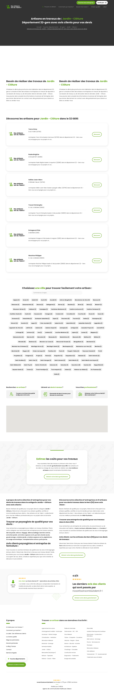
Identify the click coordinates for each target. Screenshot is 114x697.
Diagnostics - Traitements (71, 655)
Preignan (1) (29, 355)
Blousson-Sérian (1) (19, 309)
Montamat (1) (91, 341)
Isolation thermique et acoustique (96, 631)
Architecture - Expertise (70, 646)
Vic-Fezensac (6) (96, 369)
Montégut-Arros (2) (37, 346)
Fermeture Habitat (46, 646)
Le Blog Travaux (11, 646)
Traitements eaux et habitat (94, 657)
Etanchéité (90, 628)
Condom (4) (59, 314)
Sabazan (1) (81, 355)
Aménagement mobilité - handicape (52, 631)
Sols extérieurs (91, 651)
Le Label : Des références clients (16, 633)
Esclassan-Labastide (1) (42, 318)
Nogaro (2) (26, 351)
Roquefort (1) (58, 355)
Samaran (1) (53, 365)
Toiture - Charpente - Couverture (73, 637)
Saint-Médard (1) (15, 365)
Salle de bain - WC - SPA (71, 631)
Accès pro (102, 3)
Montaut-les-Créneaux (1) (20, 346)
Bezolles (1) (71, 304)
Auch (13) (44, 300)
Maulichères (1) (64, 337)
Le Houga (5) (19, 332)
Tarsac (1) (30, 369)
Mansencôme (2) (18, 337)
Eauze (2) (100, 314)
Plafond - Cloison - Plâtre (48, 658)
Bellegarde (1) (50, 304)
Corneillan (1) (71, 314)
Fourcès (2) (76, 318)
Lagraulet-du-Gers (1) (16, 328)
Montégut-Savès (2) (53, 346)
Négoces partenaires (12, 640)
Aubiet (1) (35, 300)
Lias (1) (40, 332)
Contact (8, 649)
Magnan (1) (94, 332)
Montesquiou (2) (68, 346)
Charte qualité (95, 7)
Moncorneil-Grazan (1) (63, 341)
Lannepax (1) (63, 328)
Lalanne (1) (38, 328)
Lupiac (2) (75, 332)
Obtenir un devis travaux (16, 664)
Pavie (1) (61, 351)
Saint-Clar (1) (33, 360)
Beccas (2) (40, 304)
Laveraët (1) (100, 328)
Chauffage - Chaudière (70, 649)
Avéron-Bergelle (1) (66, 300)
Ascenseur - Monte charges (49, 634)
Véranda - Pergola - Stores (71, 640)
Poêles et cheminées (69, 628)
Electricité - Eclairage (47, 643)
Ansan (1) (25, 300)
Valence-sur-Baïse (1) (80, 369)
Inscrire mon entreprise (86, 3)
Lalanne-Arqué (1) (50, 328)
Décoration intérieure (47, 640)
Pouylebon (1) (18, 355)
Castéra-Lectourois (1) (76, 309)
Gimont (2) (14, 323)
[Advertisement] (57, 65)
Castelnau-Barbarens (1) (58, 309)
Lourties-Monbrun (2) (61, 332)
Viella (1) (56, 374)
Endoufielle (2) (27, 318)
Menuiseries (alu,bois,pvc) (49, 652)
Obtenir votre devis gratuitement (57, 477)
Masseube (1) (53, 337)
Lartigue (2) (74, 328)
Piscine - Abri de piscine (93, 642)
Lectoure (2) (30, 332)
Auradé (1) (53, 300)
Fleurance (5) (65, 318)
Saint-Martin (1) (73, 360)
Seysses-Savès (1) (17, 369)
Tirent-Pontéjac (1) (42, 369)
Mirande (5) (22, 341)
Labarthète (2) (70, 323)
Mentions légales (11, 653)
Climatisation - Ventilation (49, 637)
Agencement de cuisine (48, 628)
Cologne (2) (48, 314)
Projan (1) (39, 355)
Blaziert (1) (98, 304)
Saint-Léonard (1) (60, 360)
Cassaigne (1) (43, 309)
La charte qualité (11, 637)
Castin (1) (28, 314)
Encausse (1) (15, 318)
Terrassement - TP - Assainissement (97, 654)
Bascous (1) (96, 300)
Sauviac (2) (87, 365)
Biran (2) (80, 304)
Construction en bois (70, 652)
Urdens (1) (68, 369)
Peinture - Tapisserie (47, 655)
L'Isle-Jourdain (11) (45, 323)
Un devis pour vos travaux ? (14, 627)
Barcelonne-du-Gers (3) (82, 300)
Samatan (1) (64, 365)
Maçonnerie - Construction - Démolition (95, 635)
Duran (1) (91, 314)
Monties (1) (98, 346)
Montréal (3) (15, 351)
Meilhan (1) (87, 337)
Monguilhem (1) (78, 341)
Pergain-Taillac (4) (73, 351)
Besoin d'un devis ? (82, 7)
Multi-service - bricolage (93, 639)
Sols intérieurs (68, 634)
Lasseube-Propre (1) (87, 328)
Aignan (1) (16, 300)
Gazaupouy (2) (96, 318)
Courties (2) (81, 314)
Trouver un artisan (49, 7)
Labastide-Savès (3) (85, 323)
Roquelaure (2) (70, 355)
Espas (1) (55, 318)
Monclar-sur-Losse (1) (46, 341)
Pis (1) (100, 351)
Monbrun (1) (32, 341)
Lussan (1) (84, 332)
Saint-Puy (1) (28, 365)
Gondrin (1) (24, 323)
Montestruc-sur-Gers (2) (83, 346)
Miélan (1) (97, 337)
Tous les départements (16, 659)
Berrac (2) (61, 304)
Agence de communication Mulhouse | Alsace (57, 689)
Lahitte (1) (29, 328)
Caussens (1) (38, 314)
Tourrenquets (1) (56, 369)
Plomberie (89, 645)
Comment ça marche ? (66, 7)
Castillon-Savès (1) (15, 314)
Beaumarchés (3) (28, 304)
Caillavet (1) (32, 309)
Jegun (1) (34, 323)
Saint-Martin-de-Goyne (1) (90, 360)
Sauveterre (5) (76, 365)
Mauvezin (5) (77, 337)
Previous (5, 584)
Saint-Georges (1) (45, 360)
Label (104, 7)
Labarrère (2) (59, 323)
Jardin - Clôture (46, 649)
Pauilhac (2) (52, 351)
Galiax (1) (86, 318)
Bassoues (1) (15, 304)
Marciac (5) (30, 337)
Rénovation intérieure (92, 648)
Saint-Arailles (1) (20, 360)
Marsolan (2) (41, 337)
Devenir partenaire (12, 643)
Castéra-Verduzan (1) (93, 309)
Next (68, 584)
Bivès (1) (89, 304)
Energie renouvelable (70, 658)
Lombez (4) (48, 332)
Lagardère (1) (98, 323)
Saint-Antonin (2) (94, 355)
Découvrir (97, 134)
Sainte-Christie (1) (40, 365)
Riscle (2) (48, 355)
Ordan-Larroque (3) (39, 351)
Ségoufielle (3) (98, 365)
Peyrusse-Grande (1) (89, 351)
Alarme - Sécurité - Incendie (72, 643)
